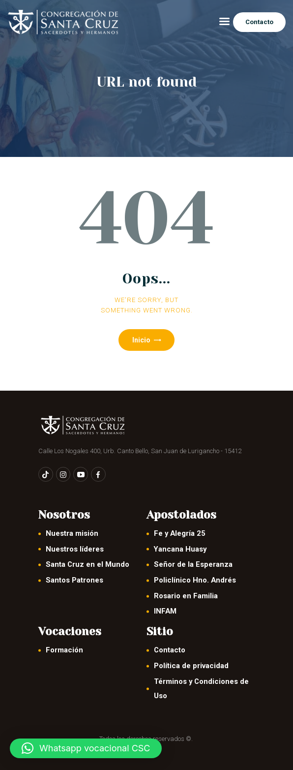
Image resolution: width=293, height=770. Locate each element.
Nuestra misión (72, 533)
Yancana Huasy (180, 549)
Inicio (141, 340)
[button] (86, 748)
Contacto (169, 650)
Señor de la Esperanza (193, 564)
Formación (64, 650)
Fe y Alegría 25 (179, 533)
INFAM (165, 611)
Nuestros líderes (75, 549)
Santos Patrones (74, 580)
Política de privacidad (191, 665)
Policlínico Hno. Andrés (195, 580)
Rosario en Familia (186, 595)
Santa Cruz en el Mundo (87, 564)
